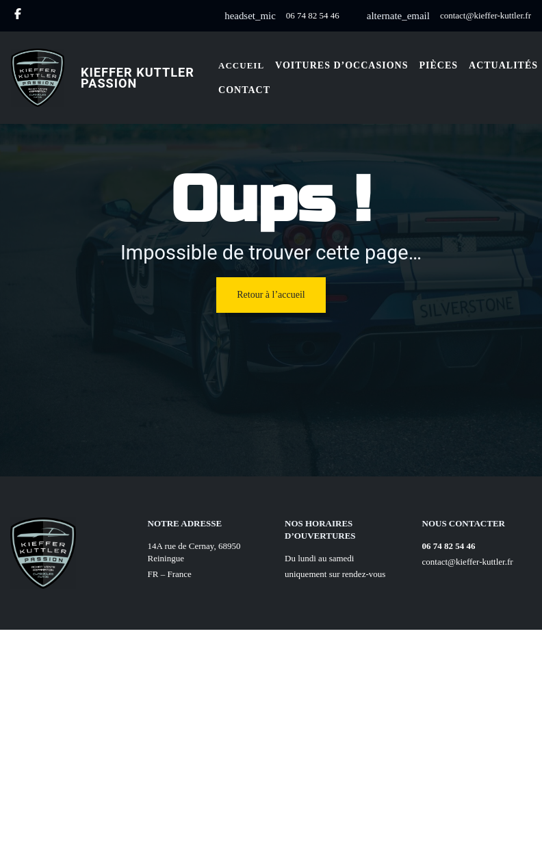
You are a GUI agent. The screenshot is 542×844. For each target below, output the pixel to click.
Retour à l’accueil (271, 295)
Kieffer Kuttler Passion (137, 77)
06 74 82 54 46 (312, 15)
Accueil (241, 65)
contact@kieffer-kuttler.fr (485, 15)
